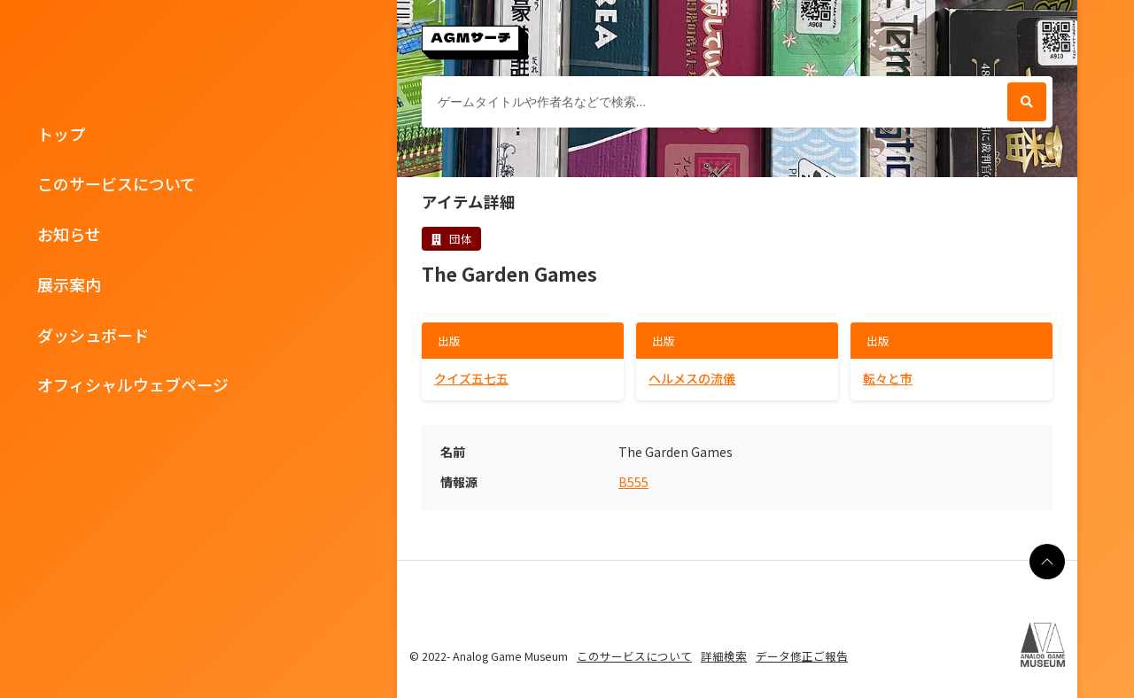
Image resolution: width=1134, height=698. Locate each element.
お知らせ (69, 233)
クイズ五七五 (471, 378)
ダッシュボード (93, 334)
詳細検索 (724, 656)
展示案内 (69, 284)
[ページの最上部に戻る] (1047, 561)
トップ (61, 133)
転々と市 (888, 378)
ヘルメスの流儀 (692, 378)
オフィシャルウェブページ (133, 384)
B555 (633, 482)
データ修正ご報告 (802, 656)
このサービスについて (116, 183)
